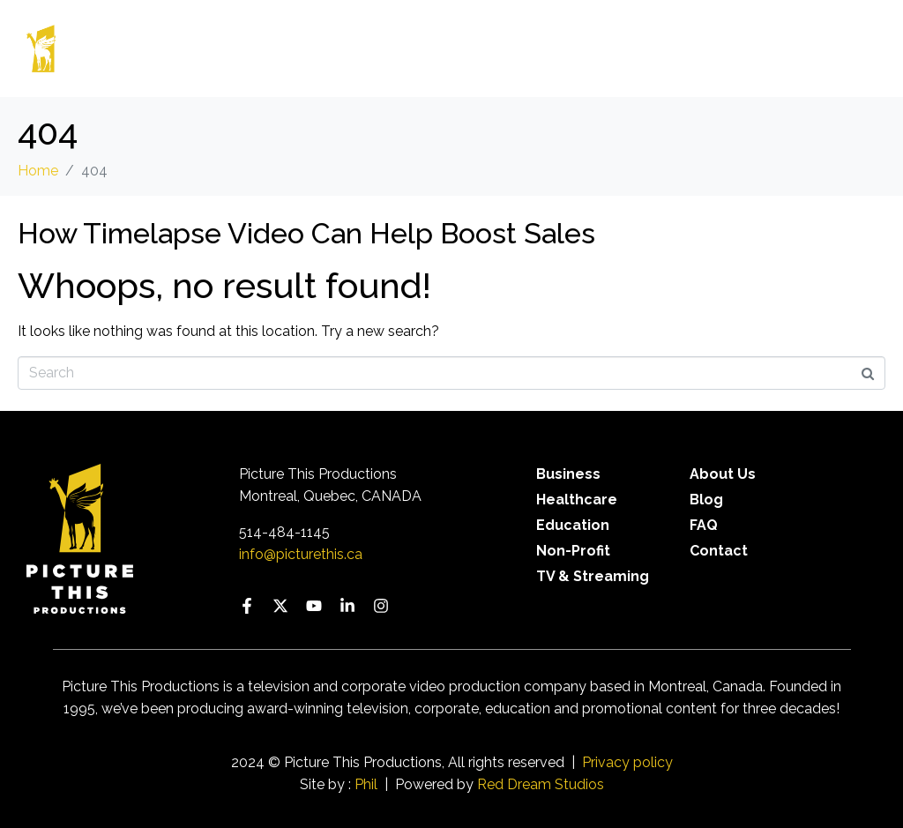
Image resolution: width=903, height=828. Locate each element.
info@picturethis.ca (300, 554)
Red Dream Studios (540, 784)
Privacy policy (627, 762)
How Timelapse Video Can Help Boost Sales (306, 233)
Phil (365, 784)
